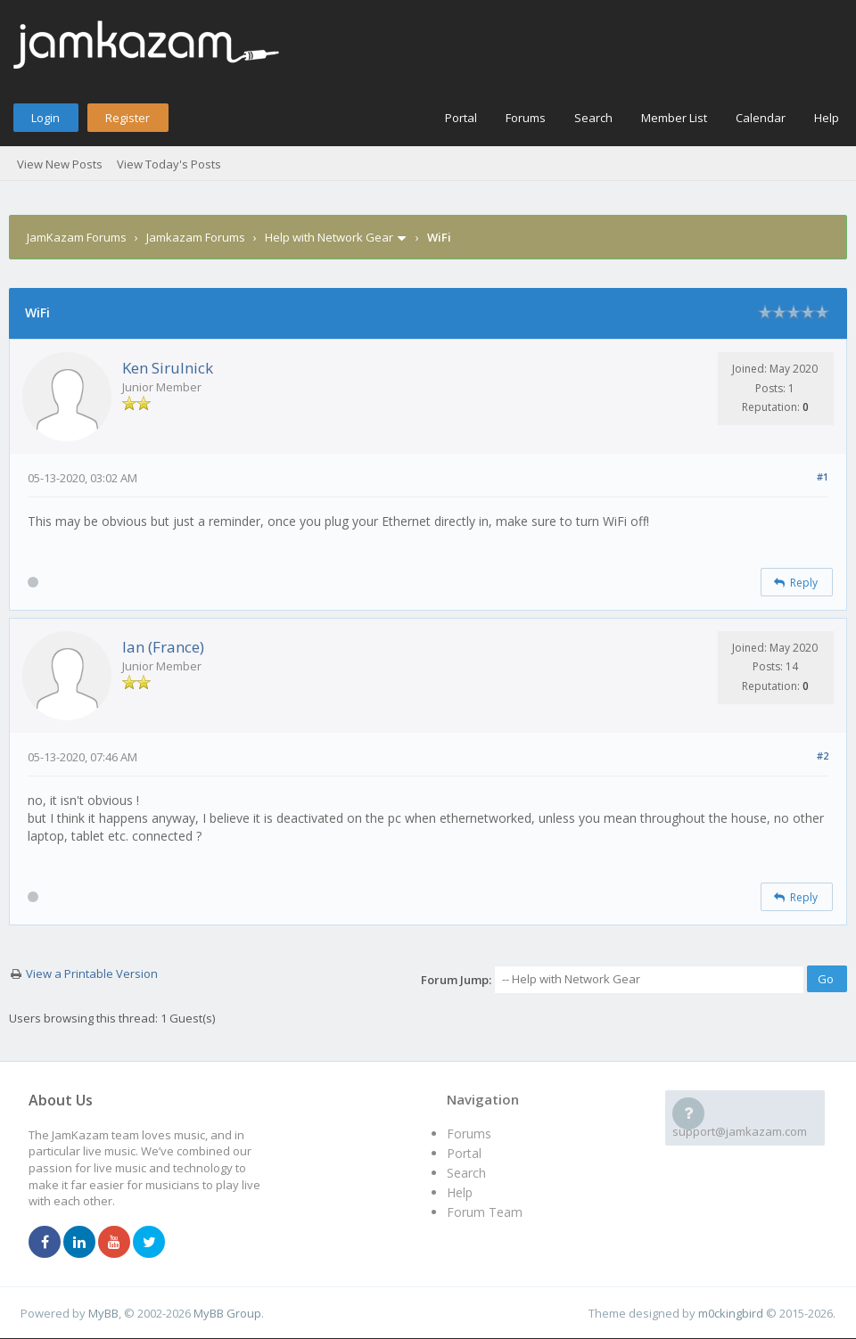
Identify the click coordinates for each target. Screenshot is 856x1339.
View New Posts (60, 164)
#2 (822, 755)
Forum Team (485, 1211)
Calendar (761, 118)
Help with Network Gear (329, 237)
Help (826, 118)
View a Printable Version (92, 973)
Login (45, 118)
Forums (526, 118)
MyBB (103, 1313)
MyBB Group (227, 1313)
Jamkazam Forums (195, 237)
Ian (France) (163, 647)
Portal (461, 118)
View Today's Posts (169, 164)
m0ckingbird (730, 1313)
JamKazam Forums (77, 237)
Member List (674, 118)
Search (593, 118)
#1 (822, 476)
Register (127, 118)
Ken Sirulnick (167, 367)
